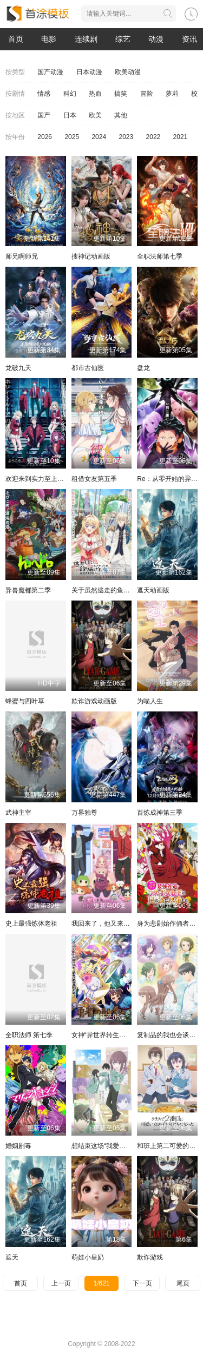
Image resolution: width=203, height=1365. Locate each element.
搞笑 (120, 93)
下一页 (142, 1283)
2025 (71, 137)
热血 (95, 93)
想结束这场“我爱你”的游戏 (109, 1146)
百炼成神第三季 (159, 812)
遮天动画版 (153, 590)
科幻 (69, 93)
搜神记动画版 (90, 256)
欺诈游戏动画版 (94, 701)
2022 (153, 137)
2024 (98, 137)
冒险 (146, 93)
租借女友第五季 (94, 479)
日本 (69, 115)
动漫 (155, 39)
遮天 (11, 1257)
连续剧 (86, 39)
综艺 (122, 39)
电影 (48, 39)
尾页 (182, 1283)
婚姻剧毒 (18, 1146)
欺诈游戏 (150, 1257)
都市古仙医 (87, 368)
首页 (15, 39)
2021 (180, 137)
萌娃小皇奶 (87, 1257)
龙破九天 (18, 368)
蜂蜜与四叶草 (24, 701)
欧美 (95, 115)
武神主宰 (18, 812)
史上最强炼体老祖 (31, 923)
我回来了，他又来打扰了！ (110, 923)
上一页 (61, 1283)
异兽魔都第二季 (28, 590)
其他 (120, 115)
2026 (44, 137)
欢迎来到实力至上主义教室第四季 (54, 479)
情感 (43, 93)
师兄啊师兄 (21, 256)
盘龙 (143, 368)
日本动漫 (89, 72)
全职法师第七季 (159, 256)
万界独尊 (84, 812)
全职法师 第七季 (29, 1035)
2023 (126, 137)
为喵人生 (150, 701)
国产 (43, 115)
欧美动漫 (128, 72)
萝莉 (172, 93)
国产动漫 (50, 72)
